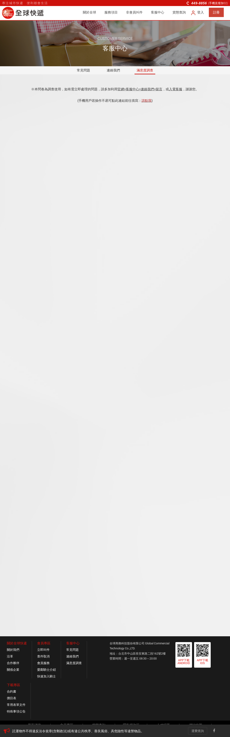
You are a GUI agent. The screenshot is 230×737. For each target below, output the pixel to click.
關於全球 (89, 12)
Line (222, 731)
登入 (198, 12)
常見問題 (83, 70)
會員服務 (43, 663)
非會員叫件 (134, 12)
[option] (93, 731)
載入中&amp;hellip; (115, 363)
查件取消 (43, 656)
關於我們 (13, 650)
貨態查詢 (179, 12)
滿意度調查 (145, 70)
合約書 (11, 691)
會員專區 (43, 643)
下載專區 (13, 685)
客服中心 (157, 12)
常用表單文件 (16, 705)
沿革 (10, 656)
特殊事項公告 (16, 711)
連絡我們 (113, 70)
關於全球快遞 (17, 643)
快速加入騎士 (46, 676)
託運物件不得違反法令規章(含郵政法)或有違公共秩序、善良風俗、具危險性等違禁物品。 (78, 731)
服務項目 (111, 12)
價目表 (11, 698)
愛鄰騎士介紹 (46, 670)
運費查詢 (197, 731)
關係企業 (13, 670)
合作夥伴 (13, 663)
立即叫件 (43, 650)
